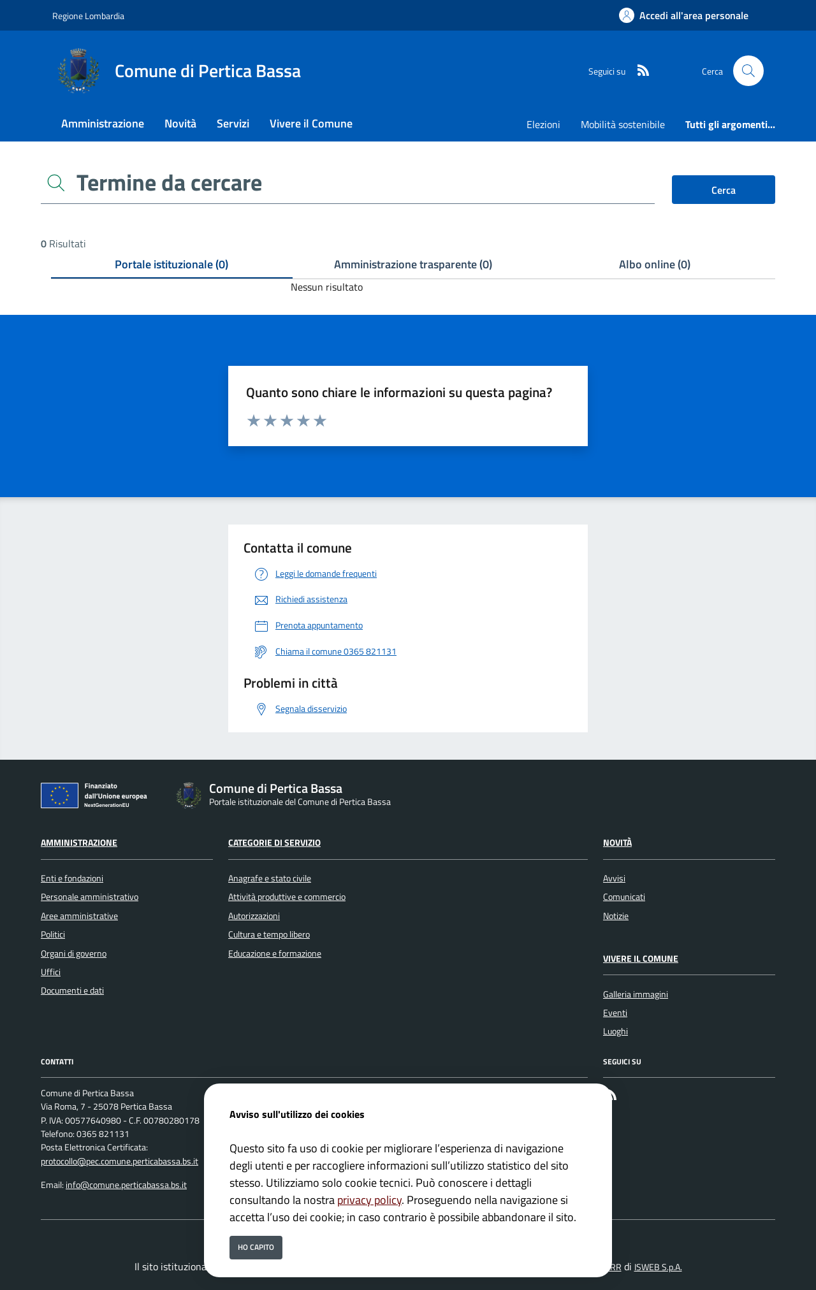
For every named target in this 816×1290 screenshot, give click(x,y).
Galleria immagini (635, 994)
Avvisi (614, 878)
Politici (53, 934)
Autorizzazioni (254, 916)
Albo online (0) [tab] (654, 264)
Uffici (51, 972)
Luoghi (615, 1031)
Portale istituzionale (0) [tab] (171, 264)
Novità (617, 843)
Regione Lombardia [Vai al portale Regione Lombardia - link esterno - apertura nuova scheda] (88, 15)
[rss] (638, 71)
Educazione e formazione (274, 953)
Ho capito (256, 1247)
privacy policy (369, 1199)
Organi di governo (73, 953)
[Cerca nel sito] (748, 70)
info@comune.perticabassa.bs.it (126, 1185)
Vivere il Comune (640, 959)
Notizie (616, 916)
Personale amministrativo (89, 897)
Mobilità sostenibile (623, 124)
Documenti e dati (72, 990)
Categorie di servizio (274, 843)
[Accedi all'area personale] (684, 15)
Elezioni (543, 124)
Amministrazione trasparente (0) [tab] (413, 264)
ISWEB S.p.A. (658, 1267)
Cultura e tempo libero (269, 934)
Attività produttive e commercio (287, 897)
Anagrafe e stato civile (269, 878)
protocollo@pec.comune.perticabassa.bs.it (119, 1161)
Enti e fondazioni (72, 878)
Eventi (615, 1013)
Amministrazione (79, 843)
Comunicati (624, 897)
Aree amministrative (79, 916)
